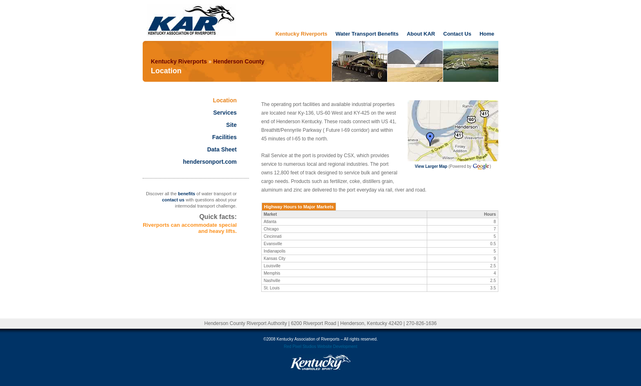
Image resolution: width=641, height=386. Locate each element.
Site (231, 125)
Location (225, 100)
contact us (173, 199)
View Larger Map (431, 166)
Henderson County (238, 61)
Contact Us (457, 34)
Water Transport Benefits (367, 34)
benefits (186, 193)
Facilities (224, 137)
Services (225, 112)
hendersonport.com (210, 161)
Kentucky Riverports (301, 34)
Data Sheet (222, 149)
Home (487, 34)
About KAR (421, 34)
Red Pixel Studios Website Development (320, 346)
